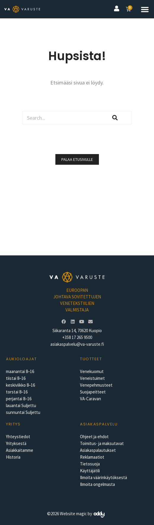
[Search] (115, 117)
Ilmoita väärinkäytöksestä (103, 477)
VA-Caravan (90, 398)
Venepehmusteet (96, 385)
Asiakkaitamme (19, 450)
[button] (145, 9)
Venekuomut (92, 371)
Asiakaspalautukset (98, 450)
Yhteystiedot (18, 436)
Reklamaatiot (92, 457)
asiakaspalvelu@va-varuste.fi (77, 344)
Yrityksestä (16, 443)
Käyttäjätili (90, 470)
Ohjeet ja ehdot (94, 436)
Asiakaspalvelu (99, 424)
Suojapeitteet (93, 392)
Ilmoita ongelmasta (97, 484)
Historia (13, 457)
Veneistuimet (92, 378)
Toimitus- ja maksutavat (102, 443)
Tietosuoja (90, 464)
